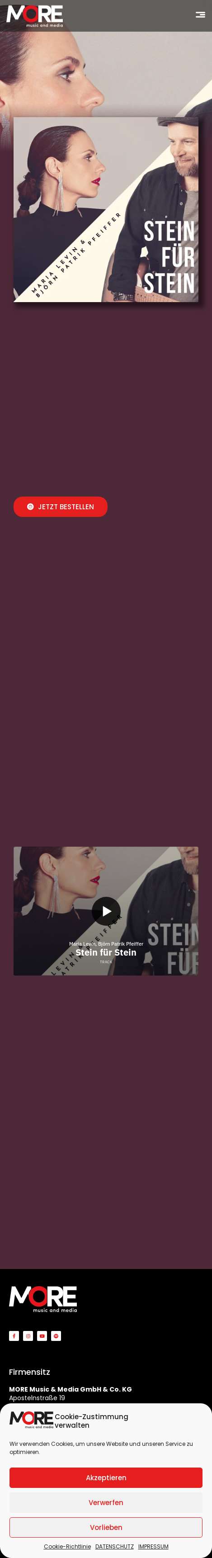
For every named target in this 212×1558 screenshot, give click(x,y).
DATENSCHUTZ (114, 1546)
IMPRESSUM (153, 1546)
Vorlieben (106, 1527)
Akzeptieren (106, 1477)
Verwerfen (106, 1502)
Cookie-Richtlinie (67, 1546)
